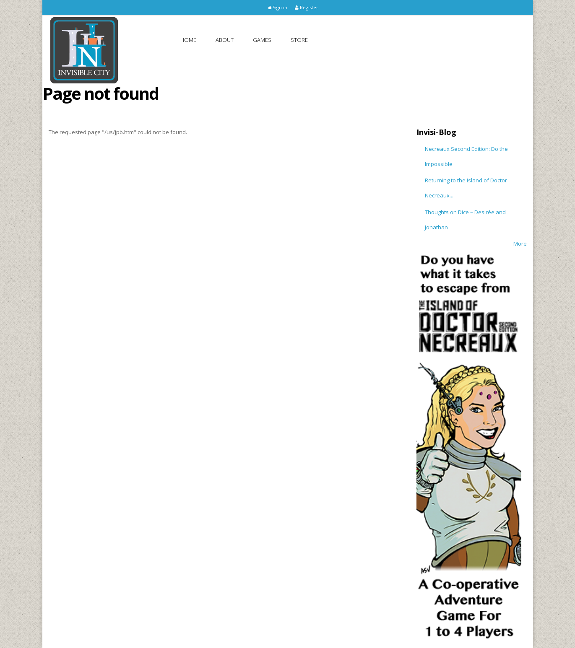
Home (188, 40)
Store (299, 40)
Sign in (277, 7)
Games (262, 40)
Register (306, 7)
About (225, 40)
